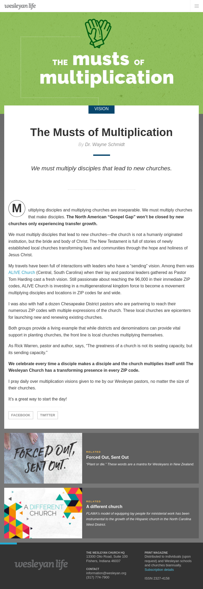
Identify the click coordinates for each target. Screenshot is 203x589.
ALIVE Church (21, 272)
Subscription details (159, 570)
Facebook (21, 415)
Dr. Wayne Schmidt (105, 144)
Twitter (47, 415)
